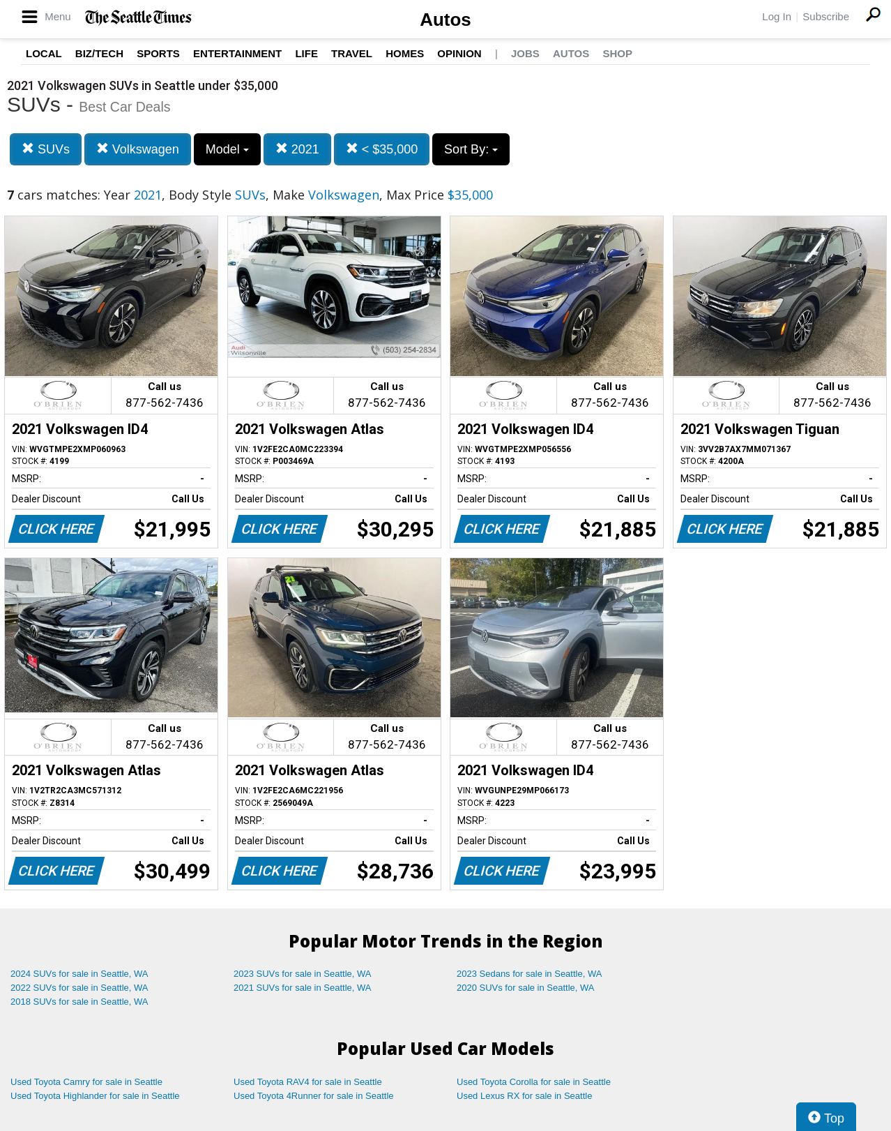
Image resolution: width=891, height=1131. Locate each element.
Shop (617, 53)
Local (44, 53)
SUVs (46, 149)
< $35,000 (382, 149)
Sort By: (471, 149)
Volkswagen (137, 149)
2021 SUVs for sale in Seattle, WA (303, 987)
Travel (351, 53)
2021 (297, 149)
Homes (405, 53)
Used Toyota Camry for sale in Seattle (86, 1082)
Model (227, 149)
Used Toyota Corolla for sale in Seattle (534, 1082)
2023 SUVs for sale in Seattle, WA (303, 973)
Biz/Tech (99, 53)
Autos (445, 19)
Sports (158, 53)
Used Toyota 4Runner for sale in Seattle (314, 1096)
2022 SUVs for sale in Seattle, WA (79, 987)
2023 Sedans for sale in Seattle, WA (529, 973)
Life (306, 53)
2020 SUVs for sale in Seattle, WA (526, 987)
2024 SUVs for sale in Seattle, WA (79, 973)
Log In (776, 16)
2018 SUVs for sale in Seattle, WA (79, 1001)
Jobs (525, 53)
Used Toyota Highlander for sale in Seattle (95, 1096)
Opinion (459, 53)
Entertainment (237, 53)
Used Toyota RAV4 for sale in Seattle (308, 1082)
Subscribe (825, 16)
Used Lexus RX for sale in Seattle (524, 1096)
